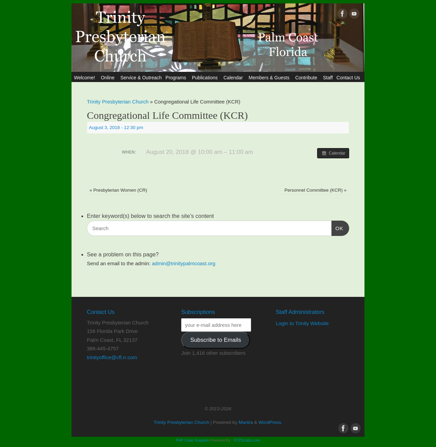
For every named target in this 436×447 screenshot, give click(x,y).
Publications (206, 77)
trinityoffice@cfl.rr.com (112, 357)
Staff (328, 77)
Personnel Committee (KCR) (315, 190)
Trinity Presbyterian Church (118, 102)
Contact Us (349, 77)
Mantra (245, 422)
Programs (177, 77)
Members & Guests (270, 77)
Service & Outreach (140, 77)
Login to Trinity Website (302, 323)
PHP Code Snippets (192, 440)
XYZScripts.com (246, 440)
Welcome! (85, 77)
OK (337, 227)
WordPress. (270, 422)
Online (108, 77)
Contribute (307, 77)
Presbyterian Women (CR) (118, 190)
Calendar (234, 77)
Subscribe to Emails (215, 340)
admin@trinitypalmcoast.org (183, 263)
